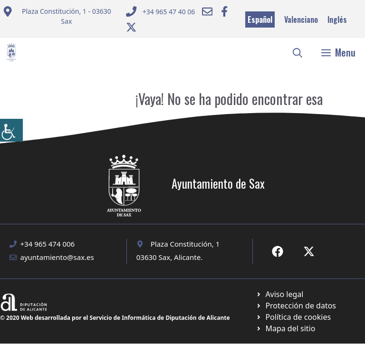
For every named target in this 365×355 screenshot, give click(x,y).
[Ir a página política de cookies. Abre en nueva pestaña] (296, 305)
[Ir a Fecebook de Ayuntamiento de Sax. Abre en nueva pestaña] (277, 251)
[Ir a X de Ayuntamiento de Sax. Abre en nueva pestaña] (309, 251)
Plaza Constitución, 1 (185, 244)
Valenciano (301, 19)
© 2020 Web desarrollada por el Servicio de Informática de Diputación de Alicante (115, 318)
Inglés (337, 19)
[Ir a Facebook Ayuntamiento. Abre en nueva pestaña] (224, 11)
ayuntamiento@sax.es (57, 257)
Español (260, 19)
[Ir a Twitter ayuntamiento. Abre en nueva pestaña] (131, 27)
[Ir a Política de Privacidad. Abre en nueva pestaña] (280, 294)
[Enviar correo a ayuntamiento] (58, 20)
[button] (297, 52)
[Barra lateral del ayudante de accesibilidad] (11, 130)
